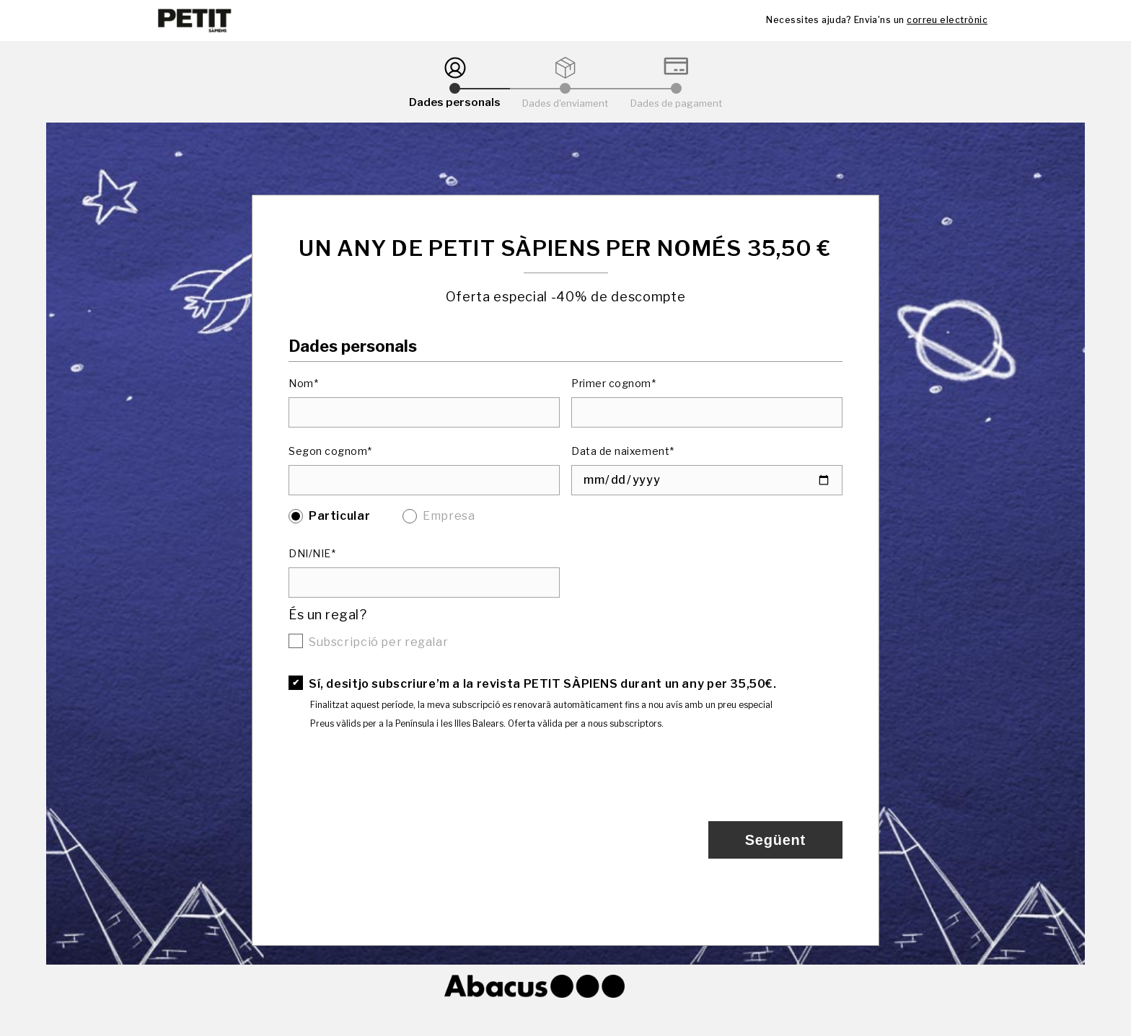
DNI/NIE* (312, 553)
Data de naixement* (622, 451)
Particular (339, 516)
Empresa (449, 516)
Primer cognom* (613, 383)
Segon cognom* (330, 451)
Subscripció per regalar (378, 642)
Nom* (303, 383)
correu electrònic (947, 19)
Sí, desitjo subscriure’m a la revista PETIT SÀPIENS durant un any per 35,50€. (543, 684)
